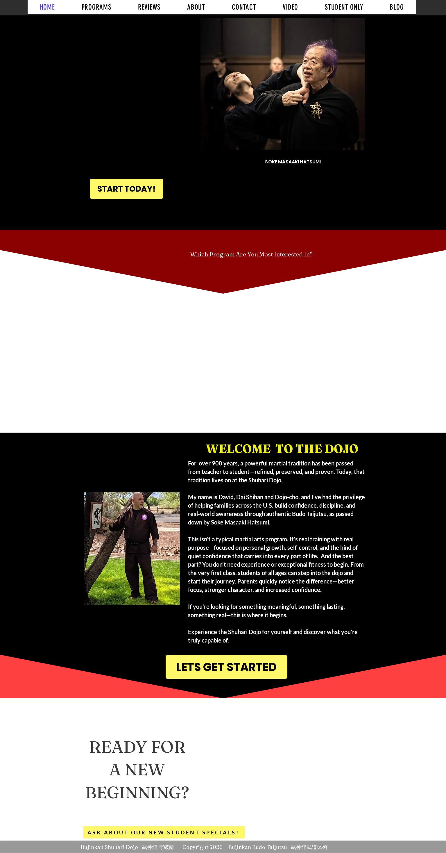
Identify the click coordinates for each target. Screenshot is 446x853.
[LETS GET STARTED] (226, 667)
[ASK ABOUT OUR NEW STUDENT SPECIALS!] (164, 832)
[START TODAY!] (126, 189)
